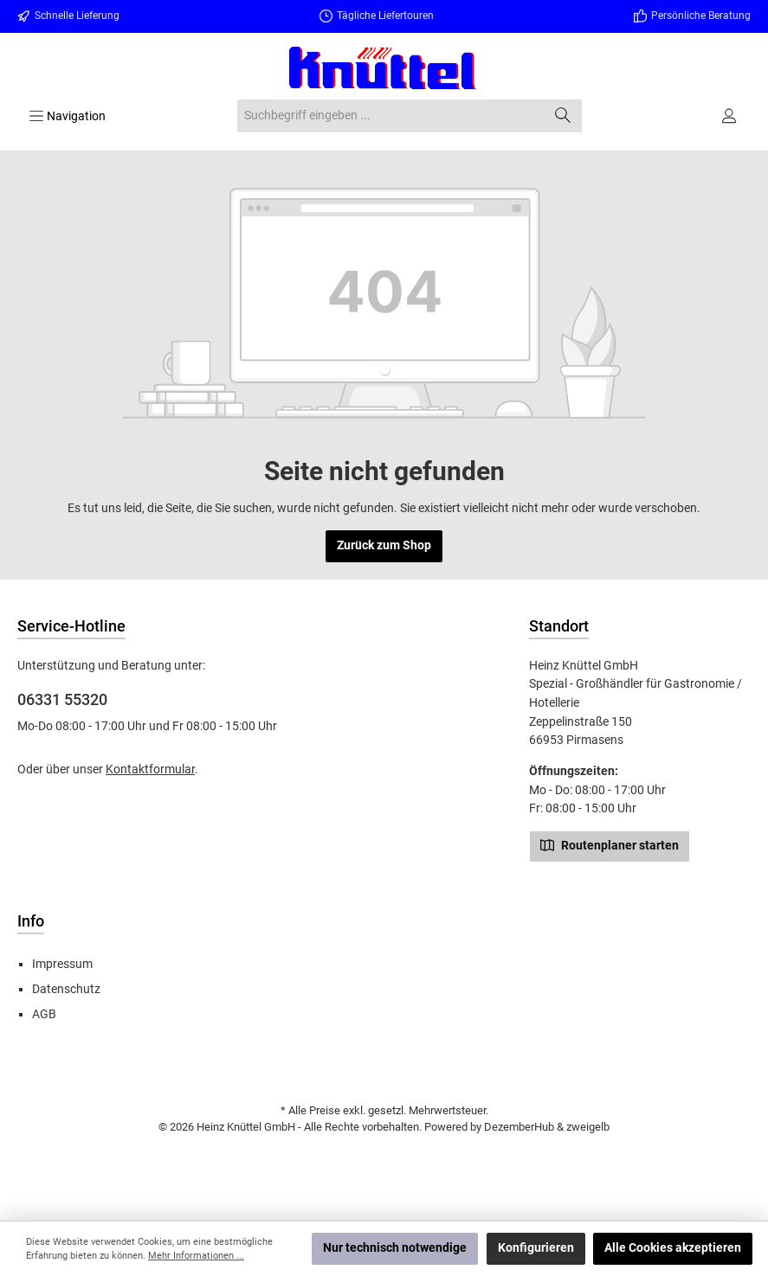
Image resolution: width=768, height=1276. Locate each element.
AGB (44, 1014)
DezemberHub (519, 1126)
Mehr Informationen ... (196, 1255)
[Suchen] (563, 116)
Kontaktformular (150, 769)
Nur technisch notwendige (395, 1248)
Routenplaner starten (609, 844)
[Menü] (67, 116)
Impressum (62, 964)
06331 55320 (62, 699)
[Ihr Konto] (730, 116)
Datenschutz (66, 989)
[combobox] (390, 116)
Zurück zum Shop (384, 545)
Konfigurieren (536, 1248)
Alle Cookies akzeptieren (672, 1248)
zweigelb (588, 1126)
